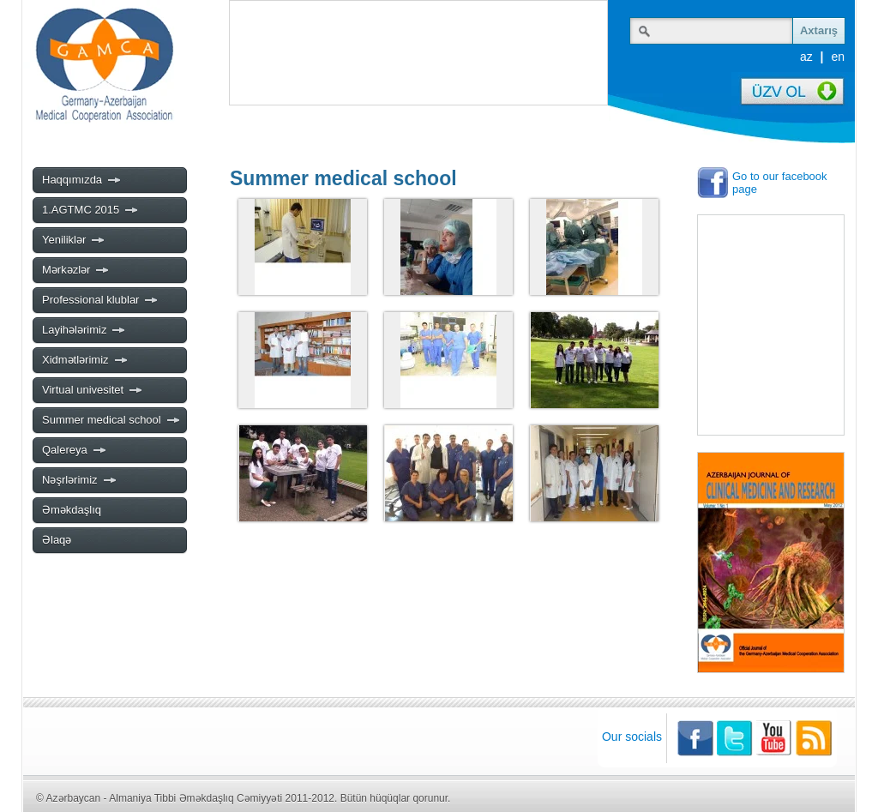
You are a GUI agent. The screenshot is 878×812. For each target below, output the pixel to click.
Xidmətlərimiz (85, 360)
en (838, 56)
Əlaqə (56, 539)
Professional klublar (100, 300)
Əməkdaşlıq (71, 509)
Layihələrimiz (84, 330)
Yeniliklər (73, 240)
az (806, 56)
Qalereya (74, 450)
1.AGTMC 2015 (90, 210)
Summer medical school (111, 420)
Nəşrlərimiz (79, 480)
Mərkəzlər (76, 270)
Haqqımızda (82, 180)
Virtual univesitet (92, 390)
